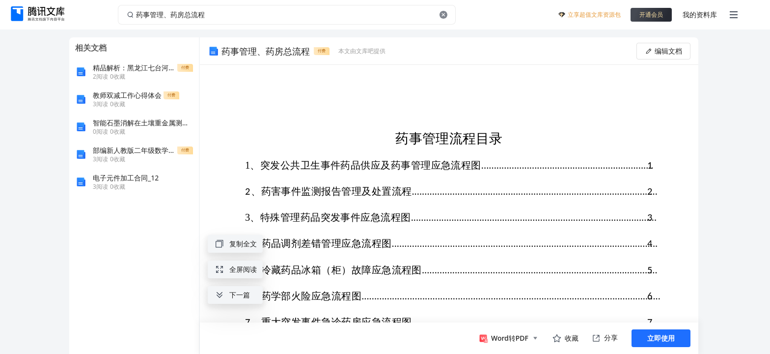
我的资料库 (700, 14)
